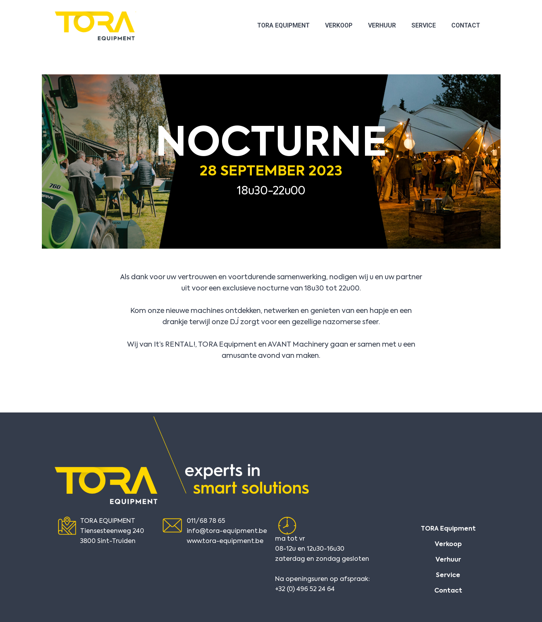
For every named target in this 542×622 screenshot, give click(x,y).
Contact (465, 25)
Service (423, 25)
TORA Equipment (283, 25)
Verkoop (339, 25)
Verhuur (382, 25)
